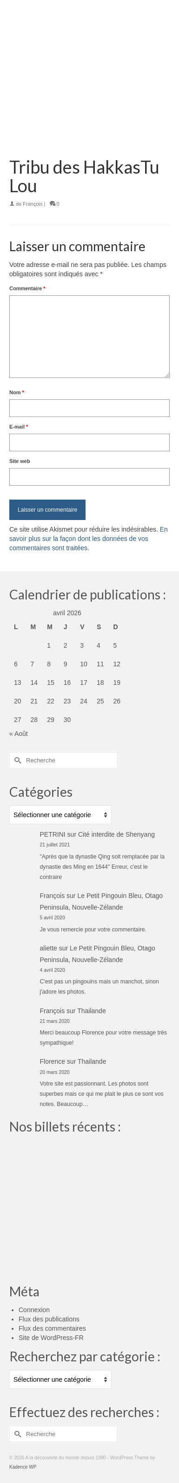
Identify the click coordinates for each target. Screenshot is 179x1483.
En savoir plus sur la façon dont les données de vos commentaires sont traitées (88, 539)
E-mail (18, 426)
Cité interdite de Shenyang (116, 834)
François (32, 204)
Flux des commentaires (52, 1328)
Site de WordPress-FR (51, 1337)
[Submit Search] (16, 760)
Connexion (34, 1310)
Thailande (91, 1011)
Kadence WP (22, 1467)
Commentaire (27, 288)
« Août (18, 733)
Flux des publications (49, 1319)
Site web (19, 461)
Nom (16, 392)
